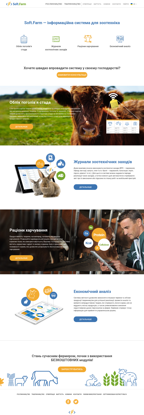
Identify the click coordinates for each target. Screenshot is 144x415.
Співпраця (87, 4)
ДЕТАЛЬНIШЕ (21, 127)
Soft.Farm (17, 4)
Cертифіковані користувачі (115, 394)
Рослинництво (53, 4)
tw (75, 402)
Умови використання (92, 394)
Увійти (126, 4)
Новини (107, 4)
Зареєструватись (72, 369)
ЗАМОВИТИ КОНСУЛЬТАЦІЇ (72, 75)
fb (68, 402)
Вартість (97, 4)
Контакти (116, 4)
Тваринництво (72, 4)
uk (135, 4)
